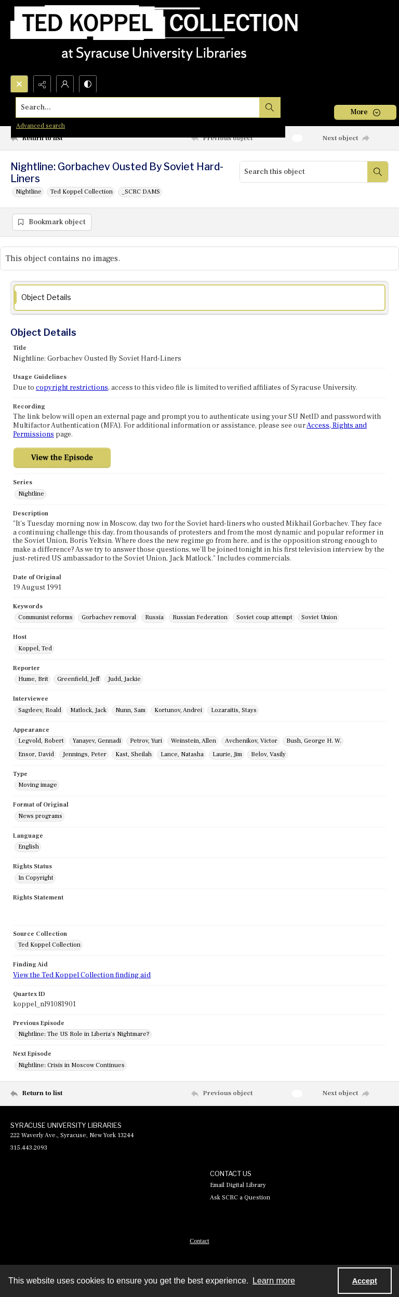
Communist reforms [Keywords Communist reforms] (45, 618)
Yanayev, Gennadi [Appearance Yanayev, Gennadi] (97, 741)
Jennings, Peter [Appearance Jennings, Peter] (85, 755)
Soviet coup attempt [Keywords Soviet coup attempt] (264, 618)
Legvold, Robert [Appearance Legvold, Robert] (41, 741)
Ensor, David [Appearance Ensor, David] (36, 755)
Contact (199, 1241)
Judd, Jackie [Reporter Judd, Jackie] (124, 680)
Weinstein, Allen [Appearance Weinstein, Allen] (193, 741)
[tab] (199, 298)
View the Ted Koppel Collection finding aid (82, 975)
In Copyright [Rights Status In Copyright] (36, 878)
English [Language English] (28, 847)
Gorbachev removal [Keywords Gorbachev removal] (109, 618)
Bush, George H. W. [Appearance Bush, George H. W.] (313, 741)
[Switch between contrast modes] (87, 84)
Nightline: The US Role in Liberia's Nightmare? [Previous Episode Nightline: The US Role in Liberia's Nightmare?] (84, 1035)
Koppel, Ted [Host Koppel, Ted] (35, 649)
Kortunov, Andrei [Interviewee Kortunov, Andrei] (178, 711)
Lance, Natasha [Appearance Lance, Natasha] (182, 755)
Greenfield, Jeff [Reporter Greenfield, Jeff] (78, 680)
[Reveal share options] (42, 84)
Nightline (29, 192)
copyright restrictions (72, 388)
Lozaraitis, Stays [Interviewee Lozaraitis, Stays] (234, 711)
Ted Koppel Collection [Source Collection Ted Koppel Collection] (49, 945)
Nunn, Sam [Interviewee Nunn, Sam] (130, 711)
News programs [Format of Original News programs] (40, 817)
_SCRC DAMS (141, 192)
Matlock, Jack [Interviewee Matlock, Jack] (88, 711)
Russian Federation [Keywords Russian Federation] (200, 618)
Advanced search (40, 126)
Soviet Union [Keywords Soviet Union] (319, 618)
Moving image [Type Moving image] (37, 785)
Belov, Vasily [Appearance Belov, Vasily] (268, 755)
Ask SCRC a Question (240, 1198)
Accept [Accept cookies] (364, 1281)
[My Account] (65, 84)
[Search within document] (377, 171)
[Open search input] (19, 84)
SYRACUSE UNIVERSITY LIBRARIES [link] (66, 1126)
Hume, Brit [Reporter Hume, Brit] (33, 680)
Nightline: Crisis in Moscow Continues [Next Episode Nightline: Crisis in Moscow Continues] (71, 1066)
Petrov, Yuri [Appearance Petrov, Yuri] (146, 741)
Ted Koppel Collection (81, 192)
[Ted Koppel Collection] (154, 37)
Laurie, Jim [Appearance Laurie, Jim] (227, 755)
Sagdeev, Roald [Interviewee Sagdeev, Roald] (39, 711)
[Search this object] (303, 171)
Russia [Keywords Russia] (154, 618)
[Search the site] (160, 107)
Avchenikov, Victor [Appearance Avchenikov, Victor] (251, 741)
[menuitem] (199, 1241)
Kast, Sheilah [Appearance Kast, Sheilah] (133, 755)
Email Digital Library (238, 1186)
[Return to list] (59, 138)
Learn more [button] (273, 1280)
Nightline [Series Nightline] (31, 494)
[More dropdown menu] (365, 112)
